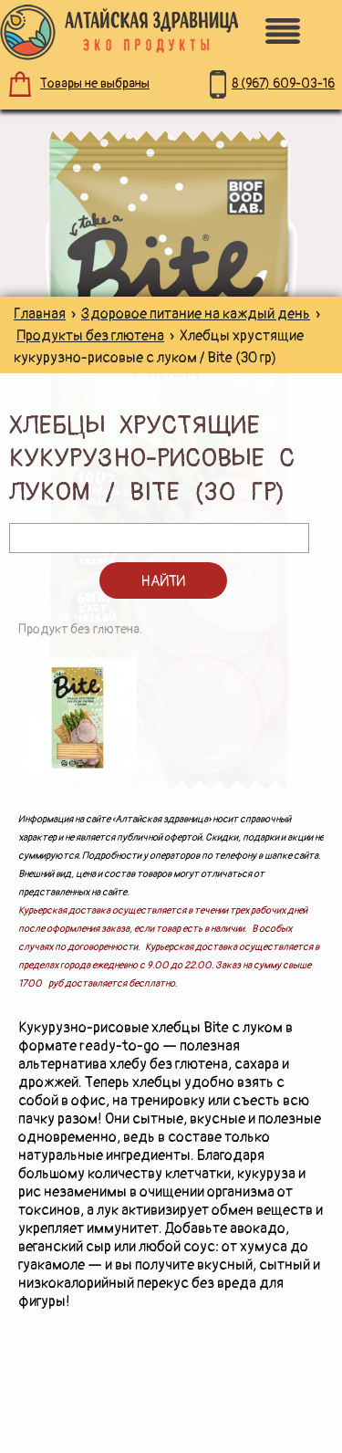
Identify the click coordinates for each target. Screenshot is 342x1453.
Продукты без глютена (90, 336)
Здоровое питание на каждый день (195, 314)
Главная (40, 314)
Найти (162, 581)
